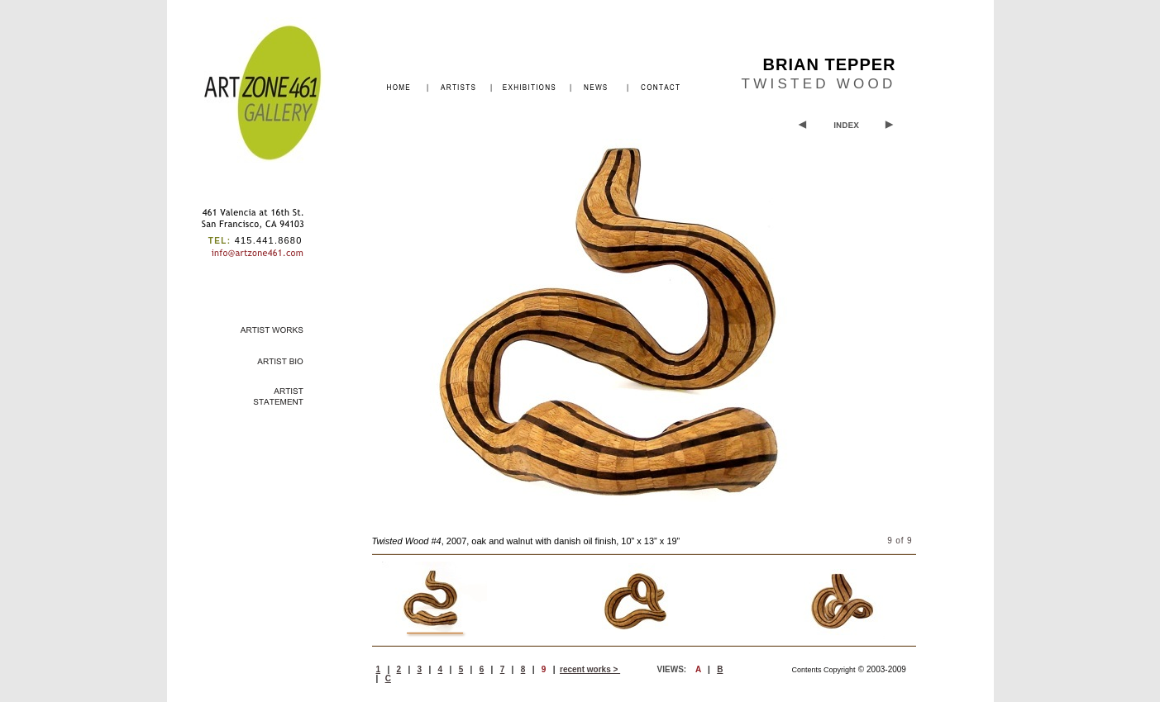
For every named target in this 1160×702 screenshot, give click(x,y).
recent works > (590, 669)
